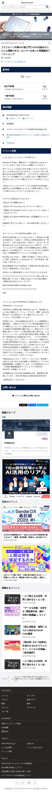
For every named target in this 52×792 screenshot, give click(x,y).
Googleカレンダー (14, 118)
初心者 (19, 62)
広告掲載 (4, 727)
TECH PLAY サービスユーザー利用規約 (16, 763)
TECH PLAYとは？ (8, 743)
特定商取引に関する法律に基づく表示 (16, 771)
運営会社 (4, 731)
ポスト (23, 405)
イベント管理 (6, 751)
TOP (3, 679)
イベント (8, 679)
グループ (4, 707)
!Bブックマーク (42, 405)
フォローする (42, 434)
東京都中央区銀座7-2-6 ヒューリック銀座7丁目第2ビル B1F (28, 136)
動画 (3, 704)
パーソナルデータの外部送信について (16, 775)
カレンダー (31, 696)
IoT (24, 62)
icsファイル (28, 118)
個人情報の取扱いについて (11, 767)
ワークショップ (10, 62)
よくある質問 (6, 747)
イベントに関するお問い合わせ (26, 396)
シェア (32, 405)
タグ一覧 (4, 711)
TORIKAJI (10, 143)
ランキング (31, 707)
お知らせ (30, 743)
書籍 (28, 704)
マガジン (4, 700)
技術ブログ (31, 700)
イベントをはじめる (34, 747)
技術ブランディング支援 (11, 723)
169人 (45, 438)
